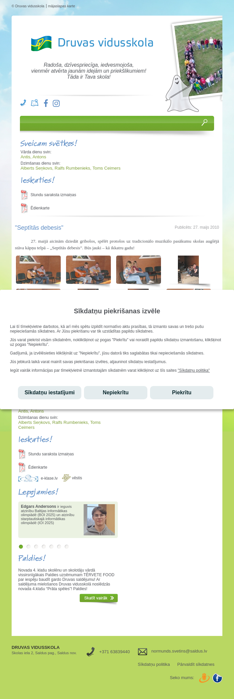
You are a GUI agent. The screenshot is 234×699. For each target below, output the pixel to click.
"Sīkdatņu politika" (194, 370)
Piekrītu (182, 392)
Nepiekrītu (115, 392)
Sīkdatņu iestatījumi (50, 392)
